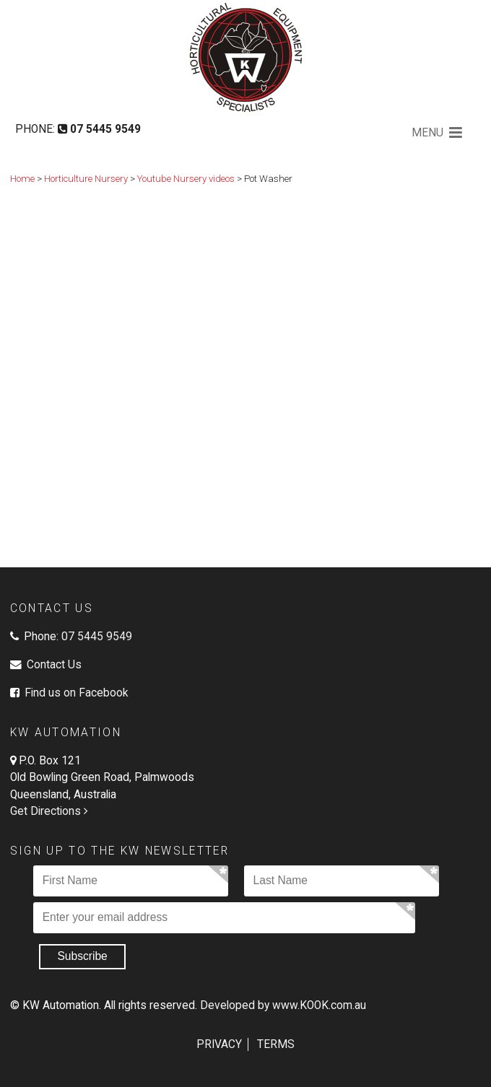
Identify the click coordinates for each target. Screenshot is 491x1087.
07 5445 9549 (96, 636)
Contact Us (54, 664)
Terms (276, 1044)
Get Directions (50, 811)
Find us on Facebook (75, 692)
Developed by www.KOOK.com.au (283, 1005)
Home (22, 178)
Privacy (219, 1044)
